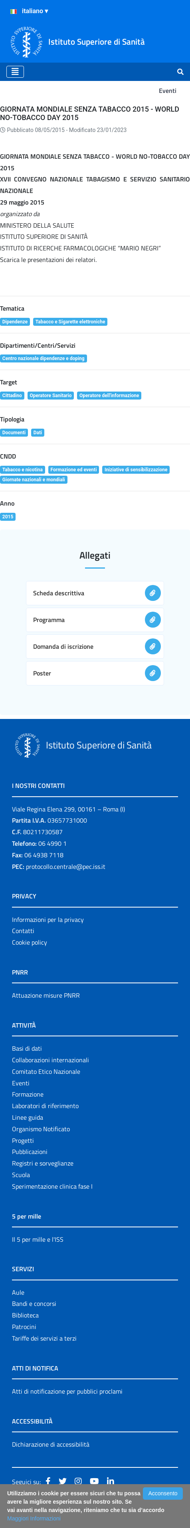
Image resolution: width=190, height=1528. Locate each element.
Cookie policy (29, 942)
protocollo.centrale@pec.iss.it (65, 866)
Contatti (23, 930)
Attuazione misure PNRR (46, 995)
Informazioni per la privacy (48, 919)
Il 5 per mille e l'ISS (37, 1239)
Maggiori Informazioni (34, 1518)
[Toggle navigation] (15, 72)
